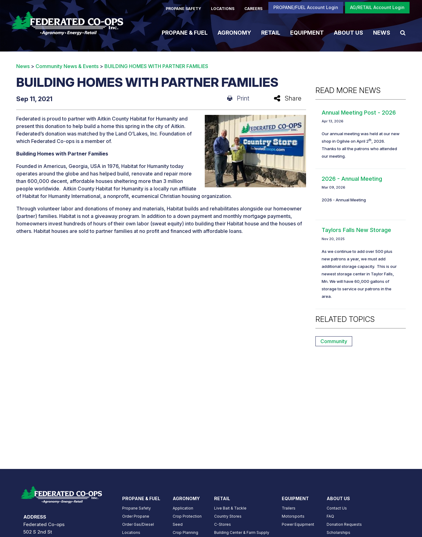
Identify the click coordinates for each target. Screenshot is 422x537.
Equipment (307, 32)
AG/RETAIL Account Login (377, 7)
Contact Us (337, 508)
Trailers (288, 508)
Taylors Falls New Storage (356, 230)
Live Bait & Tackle (230, 508)
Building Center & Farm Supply (241, 532)
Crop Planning (185, 532)
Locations (131, 532)
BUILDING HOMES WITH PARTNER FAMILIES (156, 66)
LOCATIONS (222, 8)
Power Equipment (298, 524)
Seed (178, 524)
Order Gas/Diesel (138, 524)
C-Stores (222, 524)
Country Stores (228, 516)
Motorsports (293, 516)
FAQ (330, 516)
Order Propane (135, 516)
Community (333, 341)
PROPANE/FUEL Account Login (305, 7)
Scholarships (338, 532)
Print (238, 98)
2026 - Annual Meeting (352, 178)
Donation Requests (344, 524)
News (381, 32)
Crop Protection (187, 516)
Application (183, 508)
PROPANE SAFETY (183, 8)
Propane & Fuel (185, 32)
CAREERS (253, 8)
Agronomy (234, 32)
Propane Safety (136, 508)
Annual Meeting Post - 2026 (359, 112)
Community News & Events (67, 66)
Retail (270, 32)
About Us (348, 32)
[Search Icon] (402, 32)
